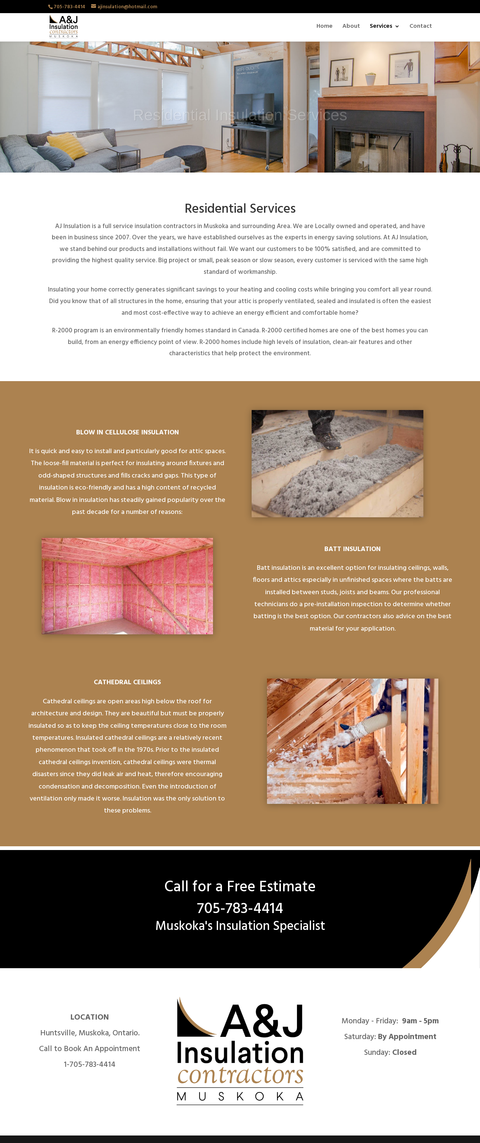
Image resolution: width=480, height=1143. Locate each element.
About (351, 27)
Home (324, 27)
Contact (421, 27)
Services (381, 27)
